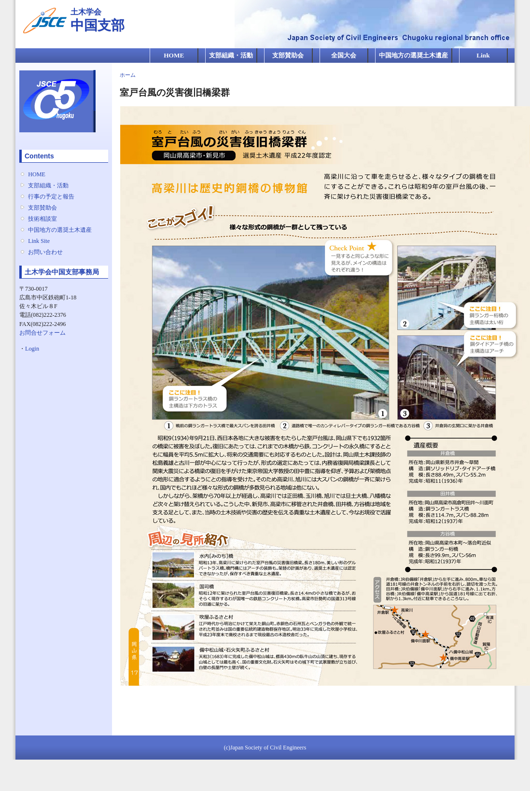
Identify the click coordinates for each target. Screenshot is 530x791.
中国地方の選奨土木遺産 (413, 55)
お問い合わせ (45, 252)
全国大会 (343, 55)
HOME (174, 55)
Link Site (39, 241)
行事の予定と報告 (51, 196)
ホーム (128, 75)
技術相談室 (42, 218)
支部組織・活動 (231, 55)
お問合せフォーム (42, 332)
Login (32, 348)
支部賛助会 (288, 55)
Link (482, 55)
